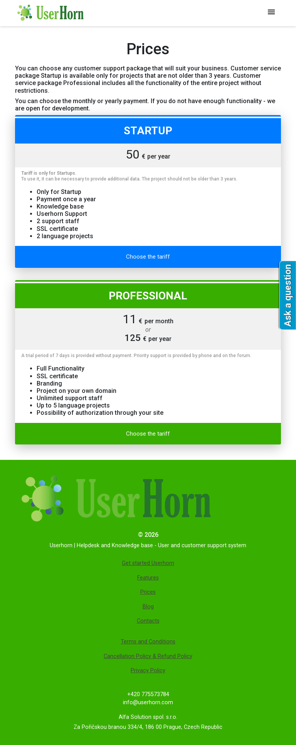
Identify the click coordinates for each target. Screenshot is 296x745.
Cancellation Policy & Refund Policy (148, 656)
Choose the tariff (148, 256)
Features (148, 578)
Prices (148, 592)
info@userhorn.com (148, 702)
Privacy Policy (148, 670)
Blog (148, 606)
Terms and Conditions (148, 641)
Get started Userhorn (148, 563)
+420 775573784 (148, 694)
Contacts (148, 621)
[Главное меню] (271, 12)
